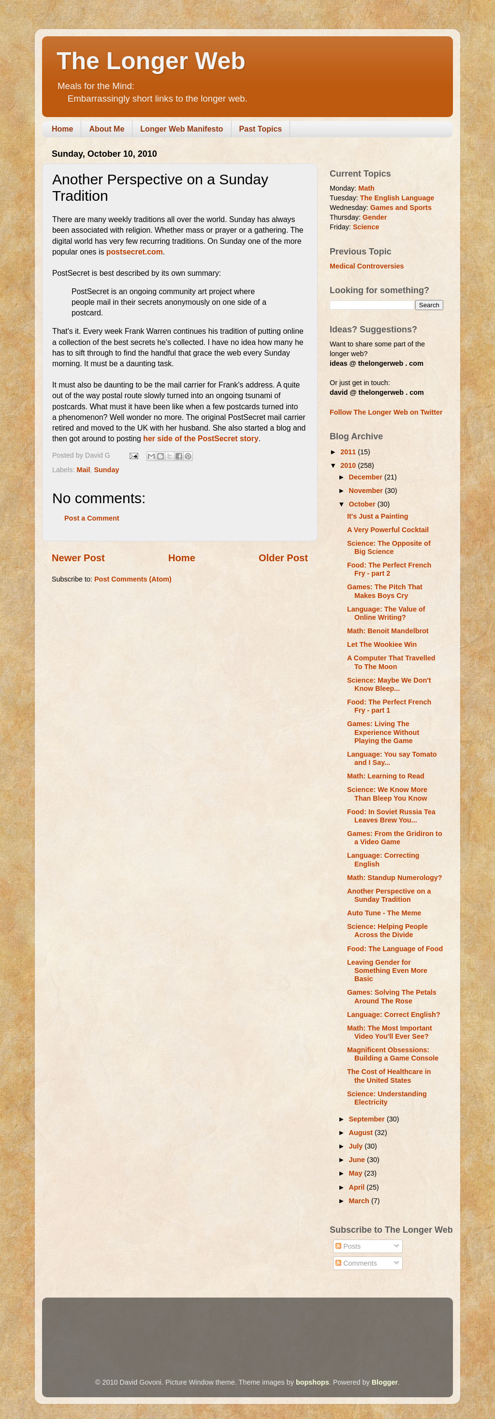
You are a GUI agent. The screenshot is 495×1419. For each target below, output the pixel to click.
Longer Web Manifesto (181, 129)
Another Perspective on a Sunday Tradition (389, 895)
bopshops (312, 1382)
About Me (106, 129)
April (358, 1187)
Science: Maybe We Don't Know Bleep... (389, 684)
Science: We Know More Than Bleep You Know (387, 794)
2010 (349, 465)
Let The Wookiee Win (382, 644)
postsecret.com (134, 252)
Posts (348, 1246)
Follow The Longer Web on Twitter (386, 412)
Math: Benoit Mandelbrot (388, 631)
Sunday (106, 470)
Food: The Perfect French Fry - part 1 (389, 706)
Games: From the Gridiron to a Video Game (394, 838)
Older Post (283, 558)
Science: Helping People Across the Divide (387, 931)
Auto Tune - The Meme (384, 913)
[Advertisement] (228, 1324)
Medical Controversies (367, 266)
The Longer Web (151, 61)
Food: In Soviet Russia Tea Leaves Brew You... (391, 816)
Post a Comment (91, 518)
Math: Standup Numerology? (394, 877)
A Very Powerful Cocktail (388, 530)
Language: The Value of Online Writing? (386, 613)
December (367, 477)
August (362, 1132)
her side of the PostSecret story (200, 438)
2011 (349, 452)
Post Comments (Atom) (133, 579)
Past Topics (260, 129)
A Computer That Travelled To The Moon (391, 662)
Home (62, 129)
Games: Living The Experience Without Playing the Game (383, 732)
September (368, 1119)
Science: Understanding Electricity (387, 1098)
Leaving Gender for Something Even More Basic (387, 970)
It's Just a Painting (377, 516)
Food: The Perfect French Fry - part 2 (389, 569)
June (358, 1160)
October (363, 504)
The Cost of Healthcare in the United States (389, 1076)
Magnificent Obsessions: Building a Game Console (392, 1054)
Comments (356, 1263)
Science (366, 227)
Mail (83, 470)
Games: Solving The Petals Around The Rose (392, 996)
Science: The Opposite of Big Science (389, 547)
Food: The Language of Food (395, 949)
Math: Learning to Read (385, 776)
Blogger (385, 1382)
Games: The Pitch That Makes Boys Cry (384, 591)
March (360, 1201)
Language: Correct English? (393, 1014)
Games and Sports (401, 207)
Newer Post (78, 558)
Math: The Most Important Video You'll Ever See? (389, 1032)
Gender (375, 217)
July (357, 1146)
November (367, 490)
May (356, 1173)
